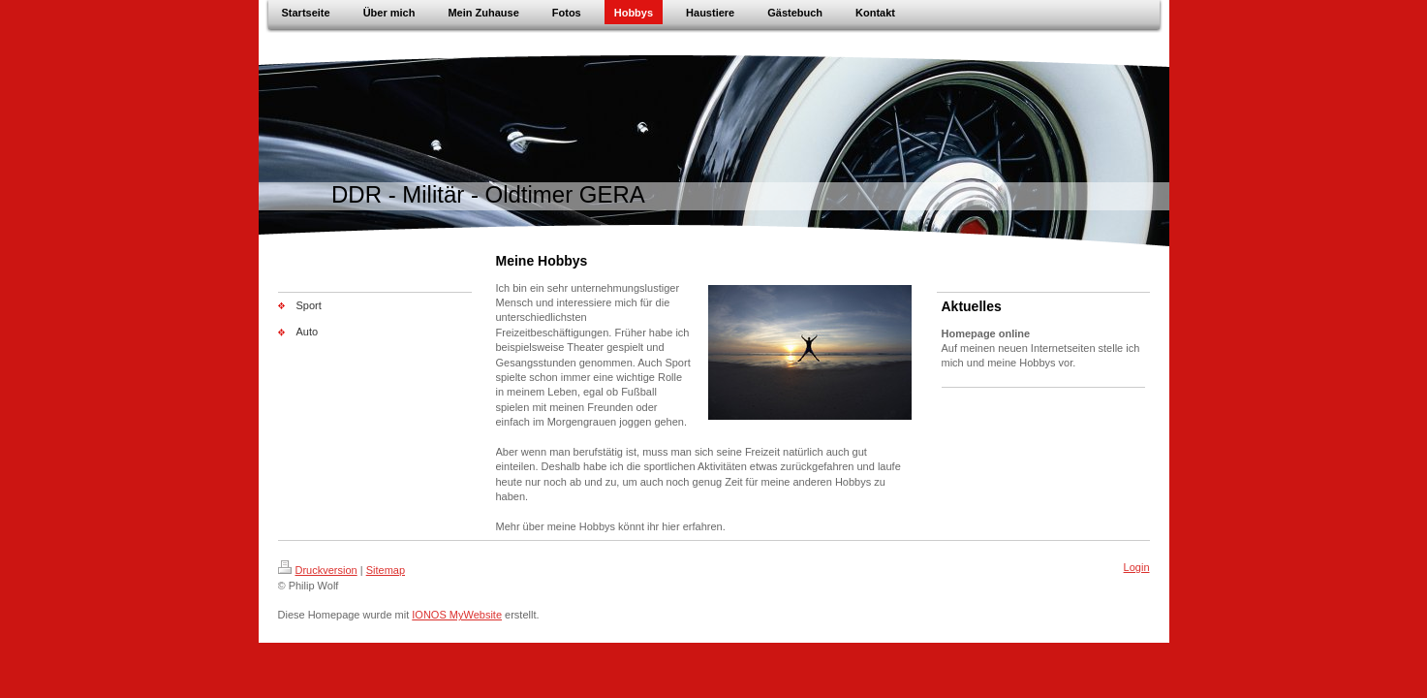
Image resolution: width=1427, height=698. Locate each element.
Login (1137, 567)
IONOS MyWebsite (457, 614)
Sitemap (385, 570)
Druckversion (317, 570)
